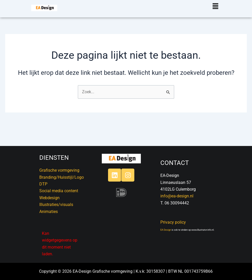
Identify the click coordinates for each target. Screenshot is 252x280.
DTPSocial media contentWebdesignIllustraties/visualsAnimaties (58, 198)
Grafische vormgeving (59, 170)
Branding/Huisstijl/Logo (61, 177)
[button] (216, 6)
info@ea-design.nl (176, 196)
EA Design (165, 230)
